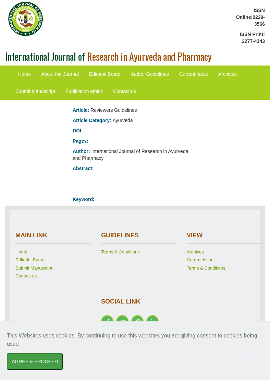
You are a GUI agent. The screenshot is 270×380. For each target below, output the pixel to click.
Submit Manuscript (35, 91)
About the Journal (60, 74)
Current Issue (193, 74)
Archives (227, 74)
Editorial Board (105, 74)
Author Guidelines (150, 74)
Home (24, 74)
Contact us (124, 91)
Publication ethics (84, 91)
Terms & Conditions (120, 251)
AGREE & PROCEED (35, 361)
